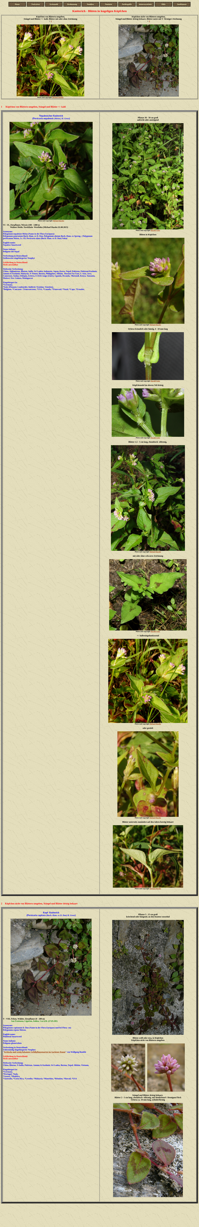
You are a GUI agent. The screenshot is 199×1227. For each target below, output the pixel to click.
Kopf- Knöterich (51, 912)
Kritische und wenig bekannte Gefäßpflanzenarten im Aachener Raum (34, 1052)
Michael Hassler (58, 97)
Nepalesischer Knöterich (51, 116)
